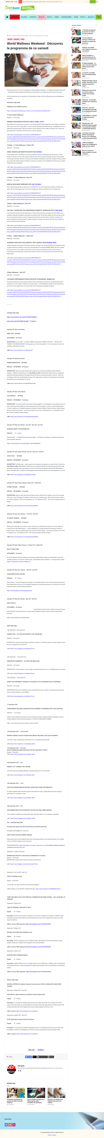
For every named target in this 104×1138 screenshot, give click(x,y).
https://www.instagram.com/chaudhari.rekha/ (22, 744)
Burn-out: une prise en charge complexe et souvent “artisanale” (89, 152)
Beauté (49, 17)
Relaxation (16, 39)
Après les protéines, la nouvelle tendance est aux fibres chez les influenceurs (89, 57)
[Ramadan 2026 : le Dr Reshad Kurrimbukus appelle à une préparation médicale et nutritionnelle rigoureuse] (76, 126)
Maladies (23, 17)
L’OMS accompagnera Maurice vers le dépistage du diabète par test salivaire (89, 144)
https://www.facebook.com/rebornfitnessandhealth (24, 416)
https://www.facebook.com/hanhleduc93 (21, 350)
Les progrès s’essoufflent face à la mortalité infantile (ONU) (89, 74)
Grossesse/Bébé (66, 17)
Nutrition (32, 17)
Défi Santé (21, 1066)
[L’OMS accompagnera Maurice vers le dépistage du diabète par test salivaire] (76, 145)
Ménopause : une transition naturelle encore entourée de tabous (89, 101)
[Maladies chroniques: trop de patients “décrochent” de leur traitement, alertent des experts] (76, 83)
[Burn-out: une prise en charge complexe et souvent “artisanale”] (76, 153)
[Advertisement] (68, 8)
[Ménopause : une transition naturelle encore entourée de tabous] (76, 102)
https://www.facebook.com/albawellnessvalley (23, 383)
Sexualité (91, 17)
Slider (22, 39)
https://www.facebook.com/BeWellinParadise (48, 889)
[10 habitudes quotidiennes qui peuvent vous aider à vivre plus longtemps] (16, 1093)
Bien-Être (41, 17)
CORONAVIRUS (15, 17)
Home (9, 35)
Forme (56, 17)
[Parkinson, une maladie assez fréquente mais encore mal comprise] (56, 1093)
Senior (76, 17)
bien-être (32, 1050)
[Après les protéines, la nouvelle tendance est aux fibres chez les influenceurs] (76, 58)
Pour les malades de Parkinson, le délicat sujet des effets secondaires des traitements (36, 1101)
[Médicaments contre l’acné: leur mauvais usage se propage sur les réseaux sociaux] (76, 92)
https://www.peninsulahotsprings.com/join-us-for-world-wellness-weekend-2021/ (29, 111)
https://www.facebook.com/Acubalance (27, 1011)
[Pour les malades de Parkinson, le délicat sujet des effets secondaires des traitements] (36, 1093)
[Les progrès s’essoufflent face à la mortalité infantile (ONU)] (76, 75)
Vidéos (99, 17)
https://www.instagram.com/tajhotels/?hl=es (22, 648)
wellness (41, 1050)
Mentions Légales (52, 1135)
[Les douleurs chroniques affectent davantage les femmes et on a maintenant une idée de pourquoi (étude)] (76, 135)
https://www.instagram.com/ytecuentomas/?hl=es (24, 864)
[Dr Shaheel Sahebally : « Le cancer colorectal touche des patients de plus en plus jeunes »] (76, 65)
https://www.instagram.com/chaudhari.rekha (22, 775)
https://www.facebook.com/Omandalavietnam (19, 590)
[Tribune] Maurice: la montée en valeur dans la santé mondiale (89, 117)
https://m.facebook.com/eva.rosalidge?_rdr (18, 561)
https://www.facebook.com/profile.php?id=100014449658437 (23, 443)
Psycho (82, 17)
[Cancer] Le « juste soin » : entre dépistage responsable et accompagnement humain (89, 109)
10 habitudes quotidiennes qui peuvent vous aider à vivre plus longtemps (15, 1101)
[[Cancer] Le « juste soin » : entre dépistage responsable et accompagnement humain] (76, 110)
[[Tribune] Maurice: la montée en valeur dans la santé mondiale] (76, 118)
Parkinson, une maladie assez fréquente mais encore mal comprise (55, 1101)
